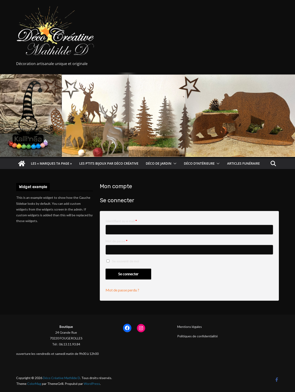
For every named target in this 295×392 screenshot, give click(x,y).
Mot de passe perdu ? (122, 290)
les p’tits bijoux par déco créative (109, 163)
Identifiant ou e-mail (122, 221)
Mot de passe (118, 241)
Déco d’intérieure (199, 163)
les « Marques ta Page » (51, 163)
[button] (174, 163)
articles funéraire (243, 163)
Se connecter (128, 274)
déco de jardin (158, 163)
